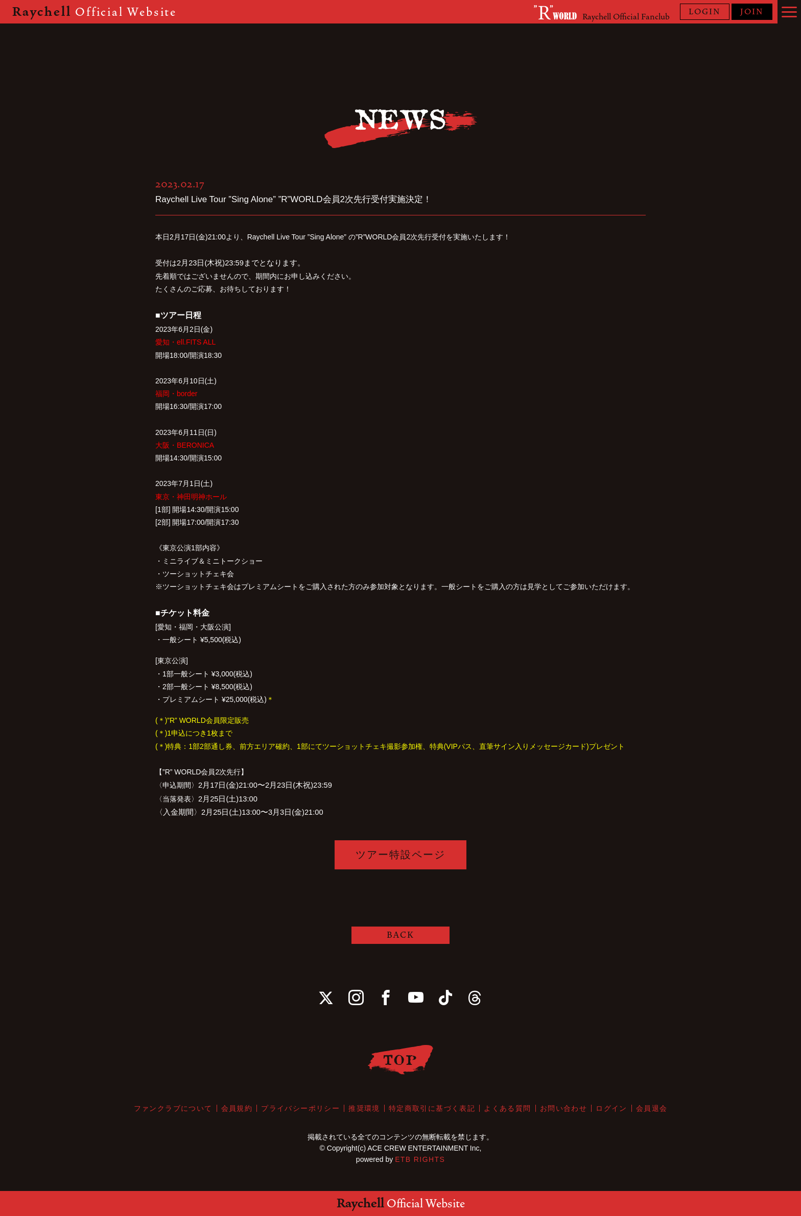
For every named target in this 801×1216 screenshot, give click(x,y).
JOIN (752, 12)
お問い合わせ (563, 1108)
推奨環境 (364, 1108)
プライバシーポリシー (300, 1108)
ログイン (611, 1108)
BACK (400, 935)
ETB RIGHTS (420, 1159)
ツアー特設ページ (400, 854)
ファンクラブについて (173, 1108)
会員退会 (652, 1108)
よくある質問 (507, 1108)
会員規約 (237, 1108)
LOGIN (705, 12)
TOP (400, 1059)
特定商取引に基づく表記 (432, 1108)
